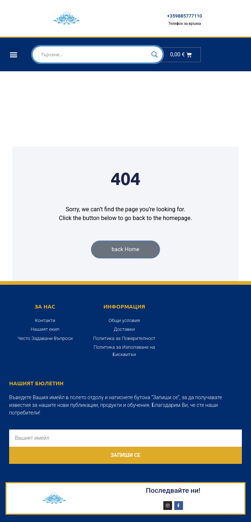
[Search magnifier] (154, 54)
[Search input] (94, 54)
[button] (13, 55)
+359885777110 (184, 16)
